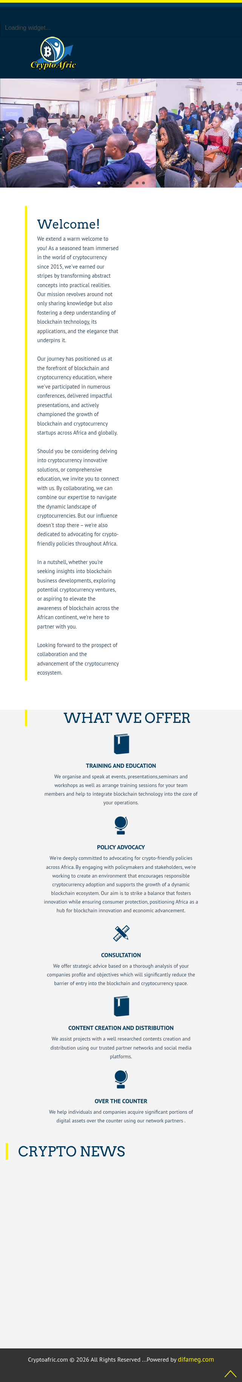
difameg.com (196, 1359)
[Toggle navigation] (153, 54)
